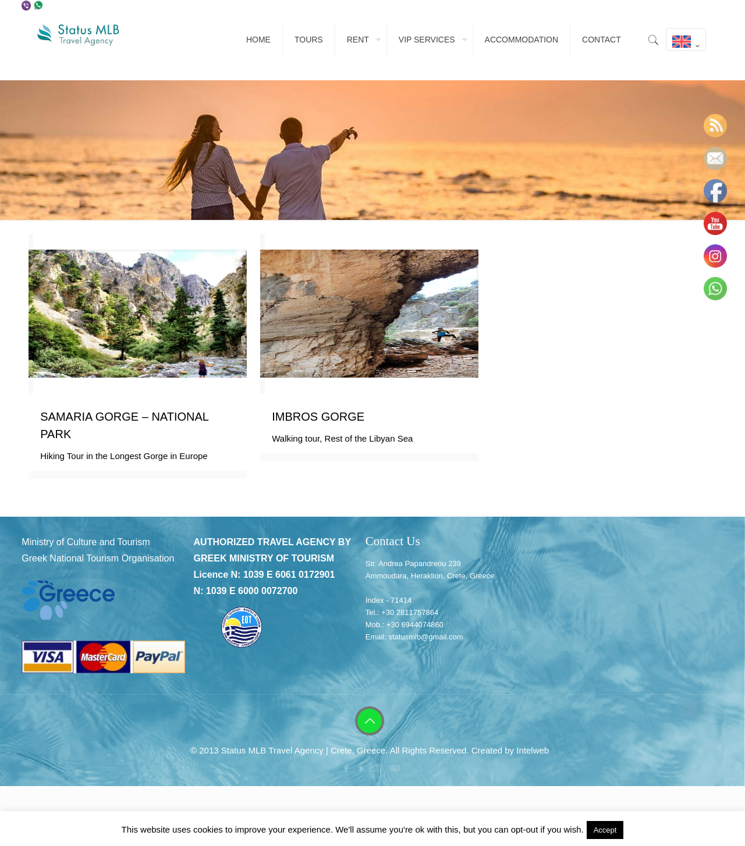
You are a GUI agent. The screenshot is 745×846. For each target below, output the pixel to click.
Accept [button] (605, 830)
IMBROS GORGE (318, 416)
